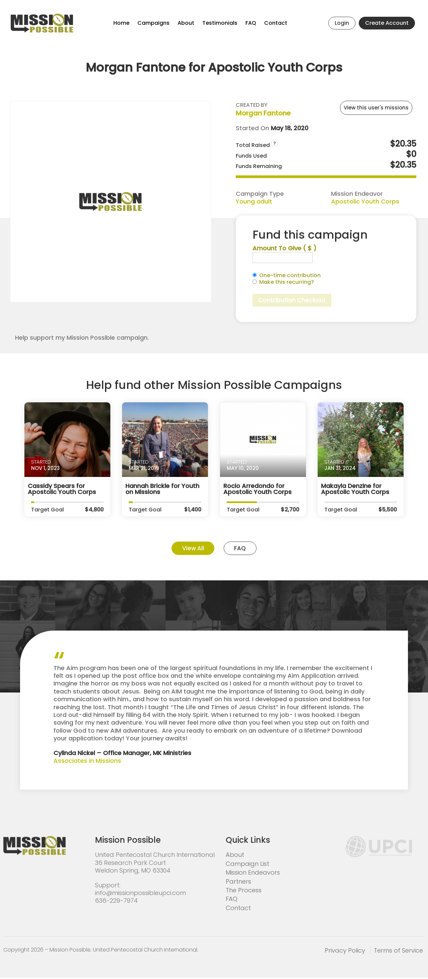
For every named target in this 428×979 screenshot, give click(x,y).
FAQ (250, 23)
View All (191, 549)
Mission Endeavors (253, 873)
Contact (275, 23)
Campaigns (153, 23)
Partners (238, 882)
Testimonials (219, 23)
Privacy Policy (345, 951)
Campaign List (247, 865)
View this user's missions (376, 107)
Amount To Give (284, 248)
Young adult (254, 201)
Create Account (387, 23)
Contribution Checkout (293, 300)
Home (121, 23)
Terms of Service (398, 951)
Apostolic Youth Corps (365, 201)
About (186, 23)
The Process (243, 891)
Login (342, 23)
